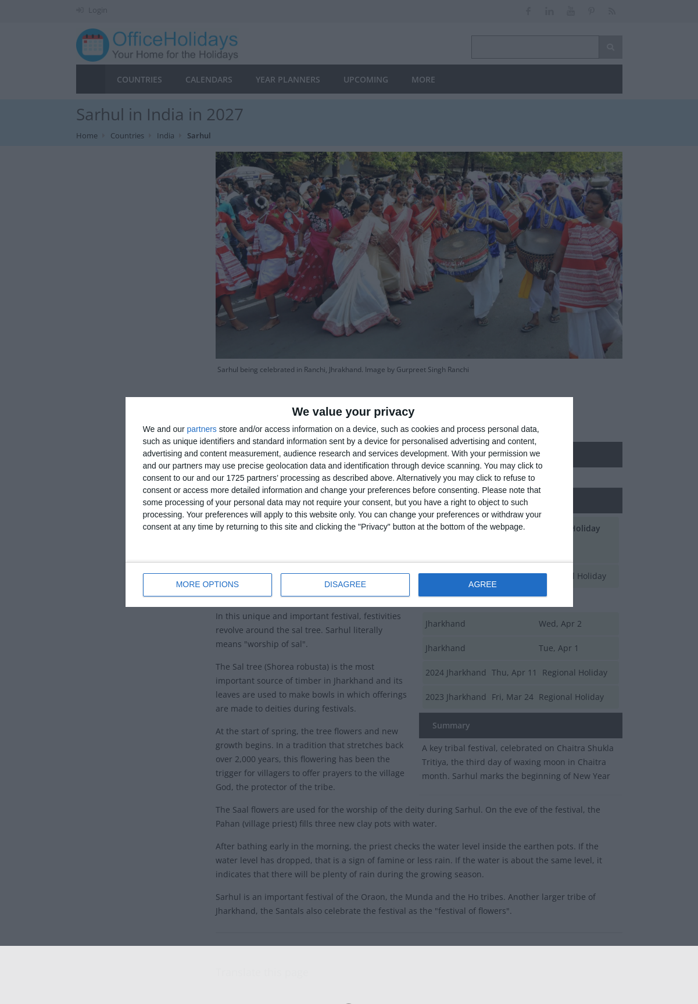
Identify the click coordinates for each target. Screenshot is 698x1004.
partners (202, 429)
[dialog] (349, 502)
